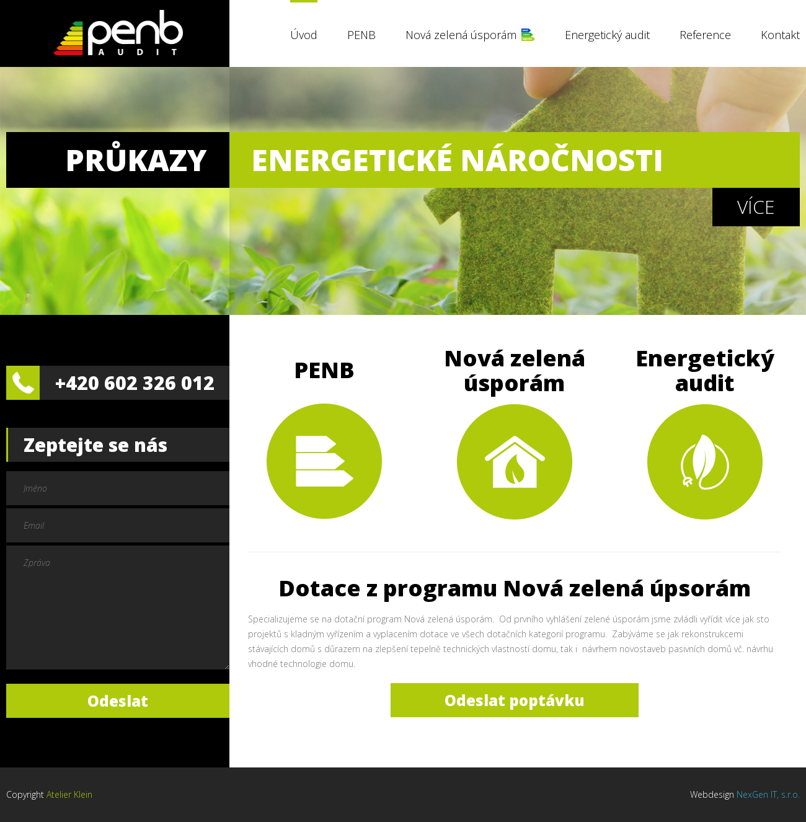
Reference (705, 34)
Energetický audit (607, 34)
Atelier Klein (69, 794)
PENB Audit (117, 32)
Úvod (303, 34)
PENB (361, 34)
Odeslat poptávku (515, 700)
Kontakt (780, 34)
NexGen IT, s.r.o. (768, 794)
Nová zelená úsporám (460, 34)
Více (756, 206)
